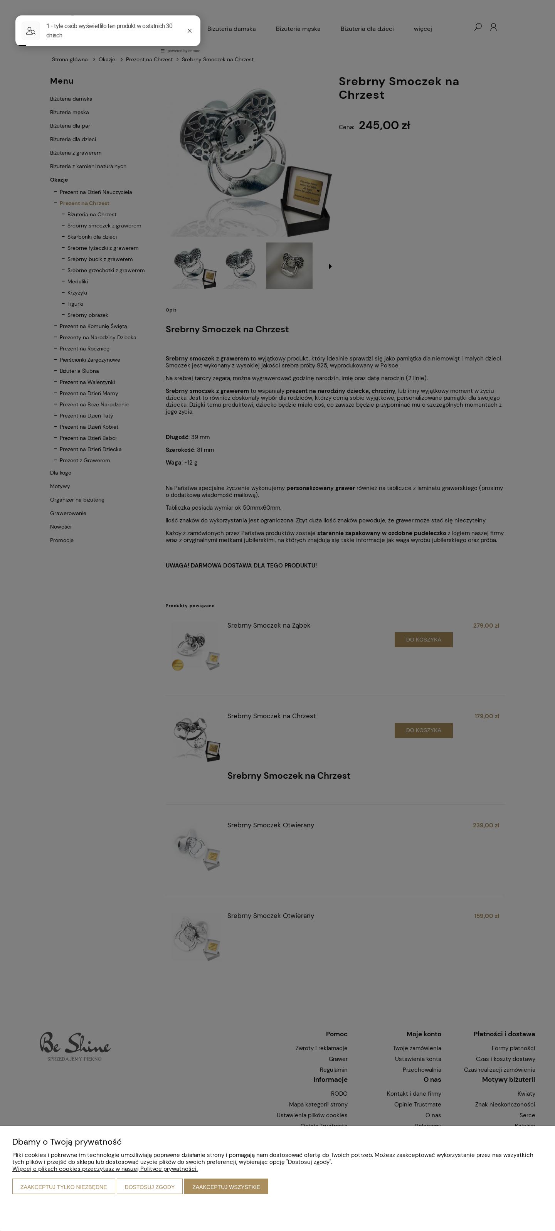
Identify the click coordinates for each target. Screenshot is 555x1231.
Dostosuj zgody (150, 1187)
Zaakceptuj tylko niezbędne (63, 1187)
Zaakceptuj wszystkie (226, 1187)
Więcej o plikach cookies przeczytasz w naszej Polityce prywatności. (105, 1169)
